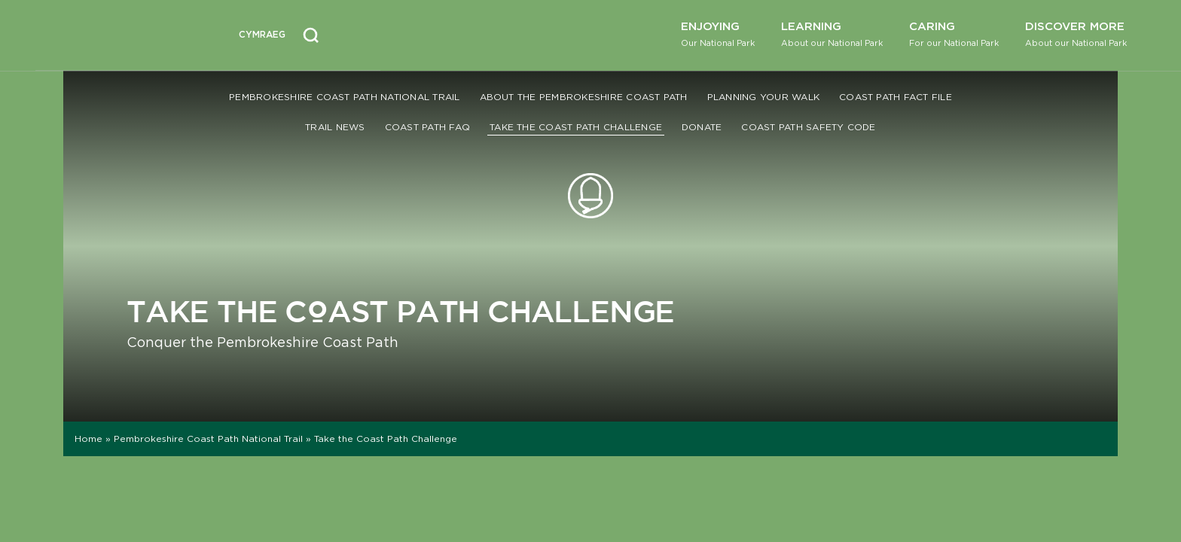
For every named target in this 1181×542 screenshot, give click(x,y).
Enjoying (718, 33)
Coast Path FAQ (427, 127)
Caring (954, 33)
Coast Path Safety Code (808, 127)
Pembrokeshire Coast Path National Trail (344, 97)
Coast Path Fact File (895, 97)
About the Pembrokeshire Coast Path (584, 97)
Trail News (335, 127)
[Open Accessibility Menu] (355, 33)
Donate (702, 127)
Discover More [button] (1076, 33)
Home (88, 438)
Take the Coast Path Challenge (576, 127)
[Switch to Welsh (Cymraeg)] (262, 35)
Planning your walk (763, 97)
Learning (832, 33)
